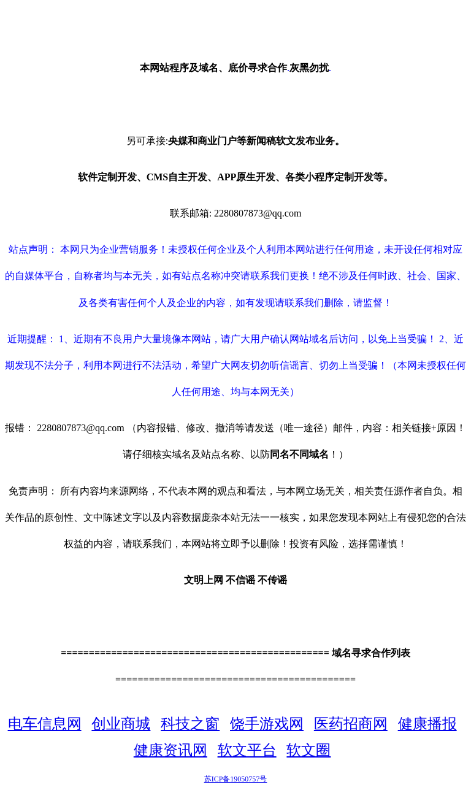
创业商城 (120, 724)
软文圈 (308, 750)
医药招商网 (351, 724)
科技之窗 (190, 724)
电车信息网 (45, 724)
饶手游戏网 (267, 724)
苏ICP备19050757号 (235, 779)
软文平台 (247, 750)
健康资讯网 (170, 750)
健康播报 (427, 724)
